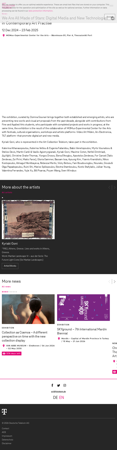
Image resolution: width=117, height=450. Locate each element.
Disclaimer (6, 443)
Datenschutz (7, 440)
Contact (5, 428)
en (61, 398)
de (55, 398)
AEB (4, 432)
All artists (7, 192)
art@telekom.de (58, 391)
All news (6, 287)
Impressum (7, 436)
